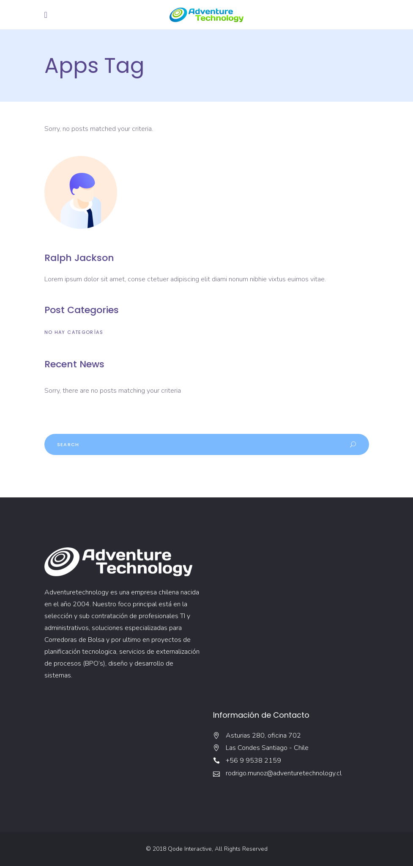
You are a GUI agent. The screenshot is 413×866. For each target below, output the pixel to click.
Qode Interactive (190, 849)
